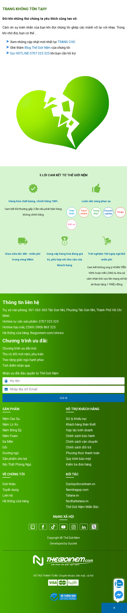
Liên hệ (7, 495)
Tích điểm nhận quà (16, 365)
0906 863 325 (46, 327)
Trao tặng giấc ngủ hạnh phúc (23, 360)
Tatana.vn (72, 495)
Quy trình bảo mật (78, 459)
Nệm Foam (10, 436)
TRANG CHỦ (66, 42)
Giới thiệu (8, 484)
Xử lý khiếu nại (76, 419)
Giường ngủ (10, 453)
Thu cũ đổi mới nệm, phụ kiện (22, 354)
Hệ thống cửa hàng (15, 501)
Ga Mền (7, 442)
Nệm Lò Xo (10, 424)
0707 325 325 (49, 321)
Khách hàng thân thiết (81, 424)
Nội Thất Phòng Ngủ (16, 464)
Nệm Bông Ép (12, 430)
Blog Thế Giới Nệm (37, 48)
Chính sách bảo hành (80, 436)
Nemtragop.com (77, 490)
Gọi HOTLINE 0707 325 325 (30, 53)
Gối (4, 447)
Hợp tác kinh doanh (79, 430)
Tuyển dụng (10, 490)
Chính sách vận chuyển (82, 442)
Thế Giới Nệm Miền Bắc (82, 507)
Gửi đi (63, 397)
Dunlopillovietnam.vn (80, 484)
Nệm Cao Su (11, 419)
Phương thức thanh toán (82, 453)
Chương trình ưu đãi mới (19, 348)
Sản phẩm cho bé (14, 459)
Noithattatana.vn (77, 501)
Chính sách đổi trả (78, 447)
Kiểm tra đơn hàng (78, 464)
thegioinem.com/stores (47, 333)
